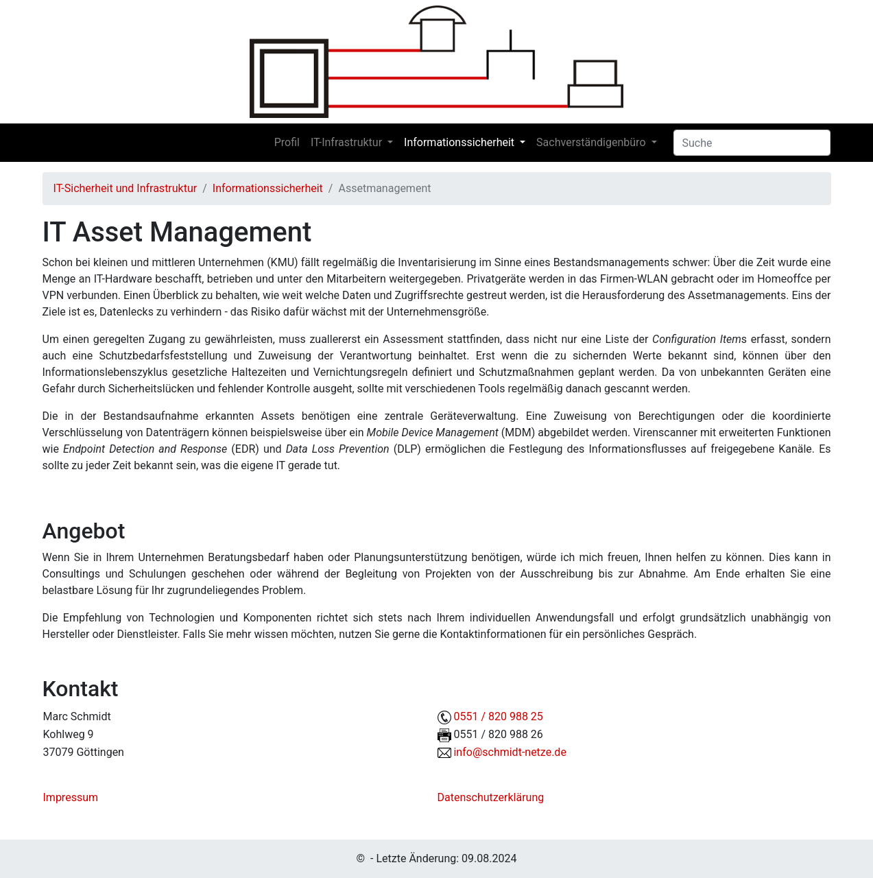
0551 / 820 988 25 (497, 716)
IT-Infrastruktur (346, 142)
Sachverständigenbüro (590, 142)
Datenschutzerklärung (491, 797)
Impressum (71, 797)
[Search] (751, 143)
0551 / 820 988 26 (497, 734)
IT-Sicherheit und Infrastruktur (125, 188)
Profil (287, 142)
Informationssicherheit (459, 142)
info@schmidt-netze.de (509, 752)
